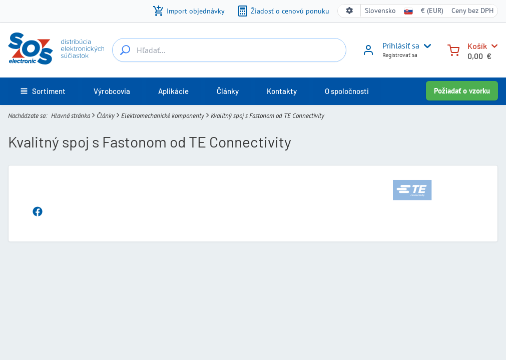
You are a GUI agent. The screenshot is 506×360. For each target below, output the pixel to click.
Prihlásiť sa (400, 45)
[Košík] (453, 49)
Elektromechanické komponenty (162, 116)
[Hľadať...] (125, 50)
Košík (477, 45)
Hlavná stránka (70, 116)
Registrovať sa (399, 54)
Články (106, 116)
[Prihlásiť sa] (368, 53)
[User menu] (425, 46)
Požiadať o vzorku (462, 91)
